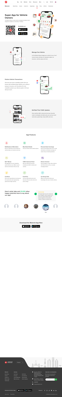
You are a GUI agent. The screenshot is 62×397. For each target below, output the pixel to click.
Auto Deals (16, 374)
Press (41, 6)
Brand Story (15, 6)
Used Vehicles (24, 375)
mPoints (45, 6)
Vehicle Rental (24, 377)
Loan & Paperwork (17, 377)
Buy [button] (18, 2)
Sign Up (51, 1)
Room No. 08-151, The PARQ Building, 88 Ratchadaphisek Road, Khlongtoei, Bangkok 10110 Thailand (38, 374)
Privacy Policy (12, 394)
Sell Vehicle (24, 374)
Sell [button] (21, 2)
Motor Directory (16, 379)
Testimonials (50, 6)
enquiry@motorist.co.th (38, 384)
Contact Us (26, 6)
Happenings (32, 6)
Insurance (15, 375)
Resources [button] (35, 2)
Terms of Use (7, 394)
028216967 (36, 382)
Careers (20, 6)
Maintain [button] (25, 2)
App (37, 6)
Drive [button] (30, 2)
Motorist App (7, 379)
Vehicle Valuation (25, 379)
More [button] (40, 2)
